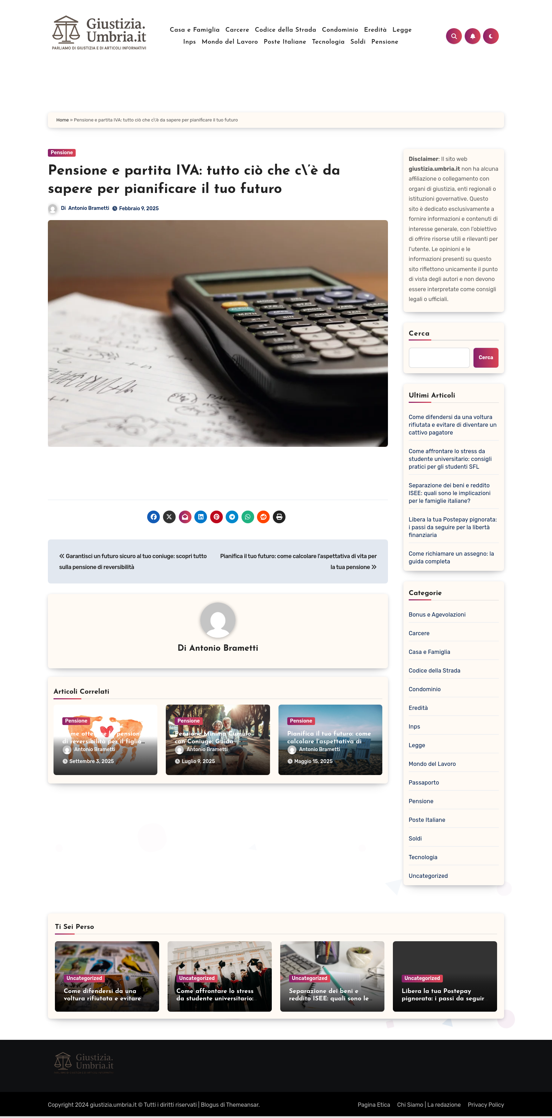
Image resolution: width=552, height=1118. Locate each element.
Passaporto (424, 782)
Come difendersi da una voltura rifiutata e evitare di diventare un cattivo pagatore (453, 425)
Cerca (419, 333)
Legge (402, 30)
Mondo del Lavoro (230, 42)
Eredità (375, 30)
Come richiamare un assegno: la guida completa (451, 557)
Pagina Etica (374, 1104)
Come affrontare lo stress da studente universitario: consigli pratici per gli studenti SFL (450, 459)
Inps (189, 42)
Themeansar (242, 1104)
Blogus (210, 1104)
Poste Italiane (285, 42)
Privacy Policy (486, 1104)
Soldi (357, 42)
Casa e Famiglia (195, 30)
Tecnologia (328, 42)
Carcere (237, 30)
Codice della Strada (285, 30)
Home (62, 120)
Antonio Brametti (88, 208)
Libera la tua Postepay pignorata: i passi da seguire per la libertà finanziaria (453, 527)
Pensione (385, 42)
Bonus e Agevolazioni (437, 614)
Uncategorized (428, 876)
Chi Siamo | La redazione (429, 1104)
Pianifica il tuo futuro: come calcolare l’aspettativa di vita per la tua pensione (329, 741)
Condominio (340, 30)
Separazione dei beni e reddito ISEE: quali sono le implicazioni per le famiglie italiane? (450, 493)
